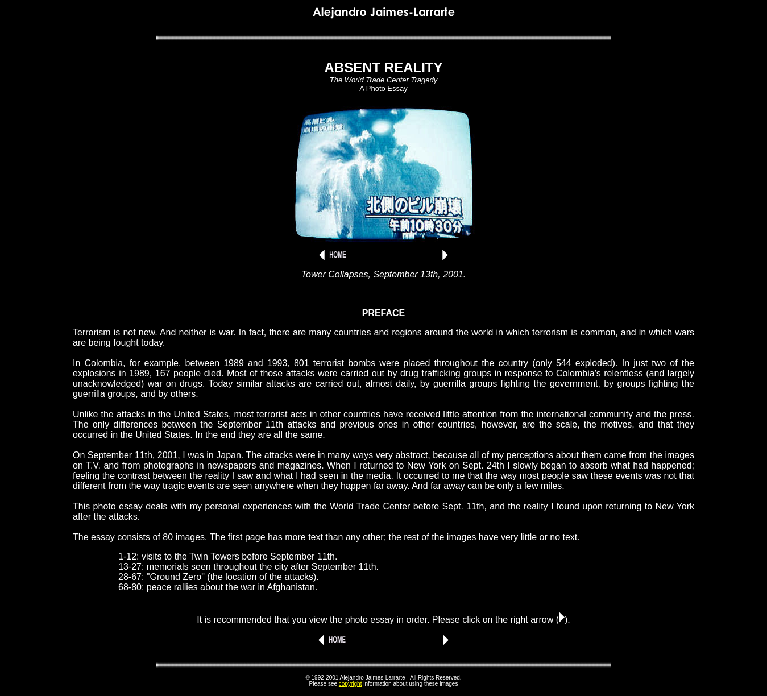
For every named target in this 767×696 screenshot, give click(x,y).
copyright (350, 684)
